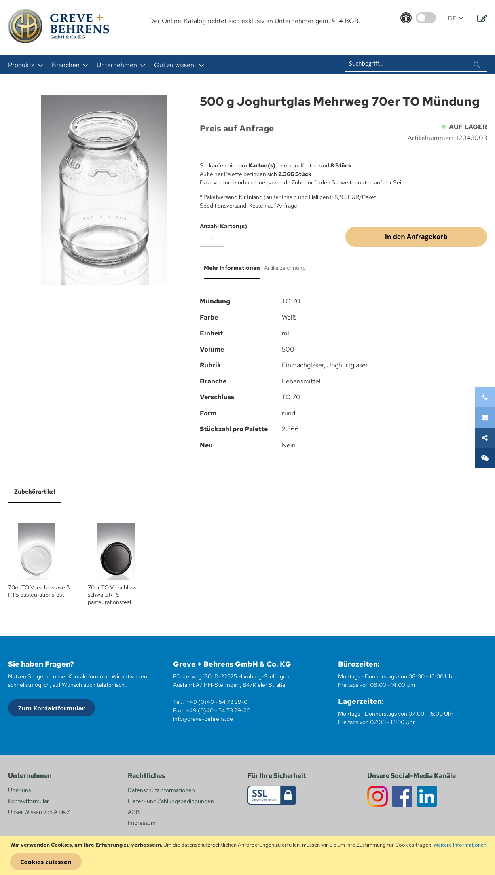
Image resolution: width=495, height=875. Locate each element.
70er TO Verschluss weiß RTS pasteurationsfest (39, 591)
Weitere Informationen (460, 844)
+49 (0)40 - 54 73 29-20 (218, 710)
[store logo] (58, 26)
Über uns (19, 790)
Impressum (142, 822)
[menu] (146, 64)
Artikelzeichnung (285, 267)
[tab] (230, 271)
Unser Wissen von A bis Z (39, 812)
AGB (134, 812)
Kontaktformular (28, 801)
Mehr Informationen (232, 267)
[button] (455, 18)
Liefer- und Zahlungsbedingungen (171, 801)
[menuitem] (23, 64)
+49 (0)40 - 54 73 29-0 (217, 702)
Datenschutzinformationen (161, 790)
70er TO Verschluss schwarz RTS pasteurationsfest (112, 595)
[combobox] (416, 63)
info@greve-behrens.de (203, 718)
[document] (248, 855)
